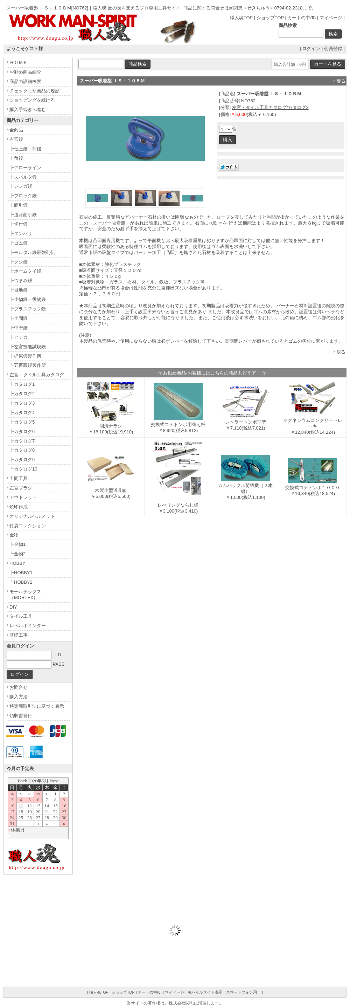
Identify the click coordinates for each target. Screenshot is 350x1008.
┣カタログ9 (22, 459)
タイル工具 (20, 616)
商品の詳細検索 (25, 81)
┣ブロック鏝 (23, 195)
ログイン (311, 48)
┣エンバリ (20, 233)
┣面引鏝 (18, 205)
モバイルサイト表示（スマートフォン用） (224, 992)
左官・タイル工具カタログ (36, 374)
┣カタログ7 (22, 441)
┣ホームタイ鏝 (25, 271)
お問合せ (18, 687)
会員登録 (333, 48)
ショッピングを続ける (32, 100)
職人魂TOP (241, 17)
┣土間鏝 (18, 318)
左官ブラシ (20, 488)
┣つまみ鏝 (20, 280)
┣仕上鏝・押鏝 (25, 148)
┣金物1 (17, 544)
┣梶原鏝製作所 (25, 356)
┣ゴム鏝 (18, 243)
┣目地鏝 (18, 290)
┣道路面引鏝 (23, 214)
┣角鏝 (16, 158)
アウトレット (23, 497)
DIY (13, 607)
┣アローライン (25, 167)
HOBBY (17, 563)
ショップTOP (270, 17)
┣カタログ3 (22, 403)
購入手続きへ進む (27, 109)
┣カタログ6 (22, 431)
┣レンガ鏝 (20, 186)
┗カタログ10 (23, 469)
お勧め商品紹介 (25, 72)
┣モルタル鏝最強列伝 (32, 252)
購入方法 (18, 696)
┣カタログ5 (22, 422)
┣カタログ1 (22, 384)
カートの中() (301, 17)
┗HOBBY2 (21, 582)
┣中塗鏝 (18, 327)
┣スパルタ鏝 (23, 177)
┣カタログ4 (22, 412)
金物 (14, 534)
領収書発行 (20, 715)
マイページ (331, 17)
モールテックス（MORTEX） (25, 594)
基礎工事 (18, 635)
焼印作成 (18, 506)
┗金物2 (17, 553)
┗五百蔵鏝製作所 (27, 365)
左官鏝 (16, 139)
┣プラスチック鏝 (27, 308)
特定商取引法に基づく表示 (36, 706)
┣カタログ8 (22, 450)
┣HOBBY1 (21, 572)
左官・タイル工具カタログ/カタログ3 (270, 107)
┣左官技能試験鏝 (27, 346)
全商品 (16, 129)
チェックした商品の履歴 (34, 91)
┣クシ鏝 (18, 262)
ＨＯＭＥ (18, 62)
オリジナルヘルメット (32, 516)
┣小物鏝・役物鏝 (27, 299)
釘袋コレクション (27, 525)
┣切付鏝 (18, 224)
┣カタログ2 (22, 393)
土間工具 (18, 478)
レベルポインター (27, 625)
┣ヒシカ (18, 337)
